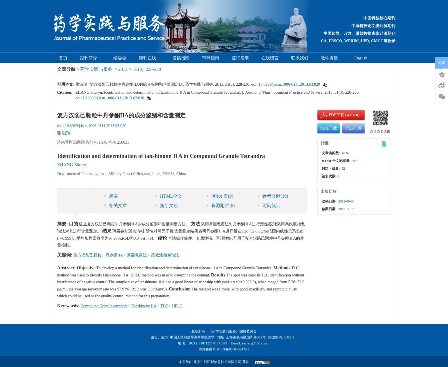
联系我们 (299, 58)
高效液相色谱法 (165, 255)
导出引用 (353, 128)
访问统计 (269, 205)
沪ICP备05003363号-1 (233, 349)
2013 (122, 69)
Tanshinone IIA (144, 306)
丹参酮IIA (114, 255)
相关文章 (115, 205)
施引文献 (166, 205)
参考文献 (273, 196)
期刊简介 (90, 58)
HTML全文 (168, 196)
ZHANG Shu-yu (72, 164)
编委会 (119, 58)
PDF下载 (332, 115)
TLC (164, 306)
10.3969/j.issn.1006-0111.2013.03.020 (289, 84)
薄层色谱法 (137, 255)
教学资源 (331, 58)
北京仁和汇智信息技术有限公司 (217, 362)
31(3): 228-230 (147, 69)
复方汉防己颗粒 (87, 255)
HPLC (177, 306)
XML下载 (328, 128)
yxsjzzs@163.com (254, 343)
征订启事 (240, 58)
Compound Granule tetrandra (104, 306)
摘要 (111, 196)
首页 (63, 58)
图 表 (220, 196)
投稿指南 (180, 58)
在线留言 (270, 58)
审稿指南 (210, 58)
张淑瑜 (64, 133)
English (360, 58)
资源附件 (221, 205)
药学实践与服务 (96, 69)
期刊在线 (149, 58)
